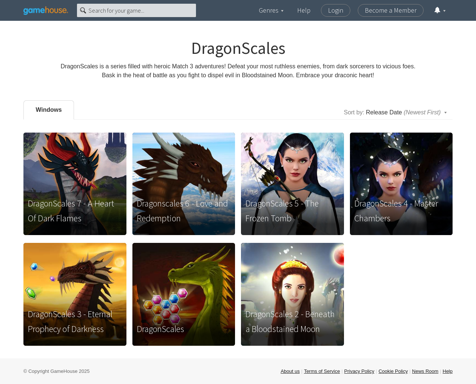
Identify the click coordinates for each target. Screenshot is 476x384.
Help (304, 10)
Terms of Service (322, 371)
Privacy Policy (359, 371)
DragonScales (160, 329)
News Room (425, 371)
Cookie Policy (393, 371)
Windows (49, 110)
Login (335, 10)
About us (290, 371)
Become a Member (390, 10)
